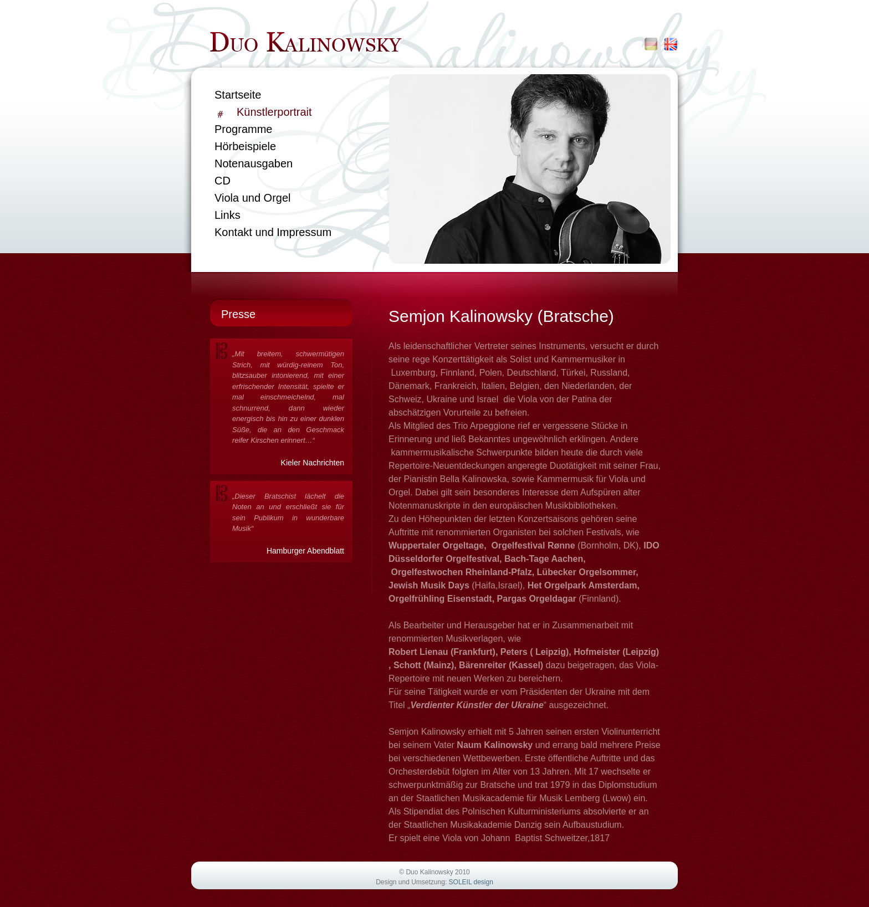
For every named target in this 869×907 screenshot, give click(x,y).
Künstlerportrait (274, 112)
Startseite (237, 95)
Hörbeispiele (245, 146)
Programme (243, 129)
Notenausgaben (253, 163)
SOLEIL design (471, 882)
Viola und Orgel (252, 198)
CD (222, 181)
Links (227, 215)
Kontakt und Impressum (272, 232)
